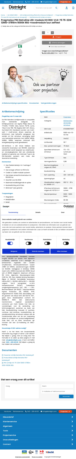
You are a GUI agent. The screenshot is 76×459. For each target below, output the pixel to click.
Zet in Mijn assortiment (57, 47)
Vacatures (7, 2)
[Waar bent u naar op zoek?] (56, 8)
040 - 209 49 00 (32, 2)
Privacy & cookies (37, 457)
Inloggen (57, 37)
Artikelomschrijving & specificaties (14, 103)
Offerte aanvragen (57, 43)
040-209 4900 (48, 53)
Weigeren (14, 251)
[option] (19, 46)
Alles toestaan (62, 251)
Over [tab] (63, 212)
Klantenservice (18, 2)
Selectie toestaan (38, 251)
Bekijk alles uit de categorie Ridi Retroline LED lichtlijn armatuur (21, 26)
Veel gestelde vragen (48, 103)
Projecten (65, 2)
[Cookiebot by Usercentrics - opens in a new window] (65, 206)
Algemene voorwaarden (22, 457)
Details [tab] (38, 212)
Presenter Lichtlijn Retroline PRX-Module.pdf (19, 355)
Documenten (34, 103)
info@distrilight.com (49, 2)
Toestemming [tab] (13, 212)
